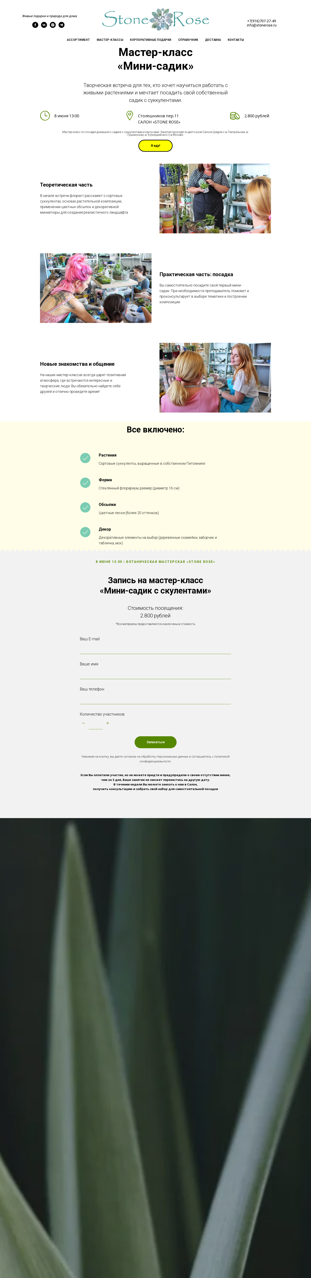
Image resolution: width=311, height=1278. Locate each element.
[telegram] (62, 26)
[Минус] (83, 723)
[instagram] (53, 26)
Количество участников (102, 714)
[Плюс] (107, 723)
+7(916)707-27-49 (261, 21)
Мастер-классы (110, 39)
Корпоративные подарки (150, 39)
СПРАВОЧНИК (188, 39)
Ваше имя (89, 664)
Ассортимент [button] (78, 39)
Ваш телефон (92, 689)
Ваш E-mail (90, 639)
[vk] (44, 26)
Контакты (236, 39)
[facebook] (35, 26)
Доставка (213, 39)
